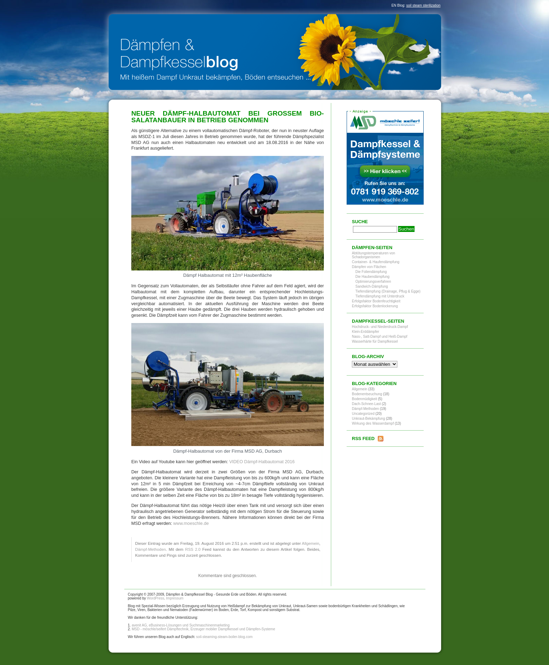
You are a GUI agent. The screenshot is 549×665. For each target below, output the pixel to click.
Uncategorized (363, 414)
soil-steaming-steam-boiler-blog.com (224, 637)
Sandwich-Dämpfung (371, 286)
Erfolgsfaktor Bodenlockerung (375, 306)
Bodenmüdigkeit (364, 399)
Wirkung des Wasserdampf (373, 423)
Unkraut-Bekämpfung (368, 418)
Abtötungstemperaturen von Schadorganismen (373, 255)
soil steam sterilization (423, 5)
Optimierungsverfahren (373, 281)
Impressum (174, 598)
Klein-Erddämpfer (365, 332)
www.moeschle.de (191, 523)
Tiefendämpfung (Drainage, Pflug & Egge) (388, 291)
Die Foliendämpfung (371, 272)
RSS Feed (363, 438)
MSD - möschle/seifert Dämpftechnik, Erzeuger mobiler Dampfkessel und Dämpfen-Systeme (203, 629)
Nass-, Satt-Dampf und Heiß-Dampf (379, 336)
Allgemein (310, 543)
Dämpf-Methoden (150, 549)
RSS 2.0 (193, 549)
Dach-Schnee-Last (366, 404)
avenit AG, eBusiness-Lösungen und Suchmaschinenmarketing (181, 625)
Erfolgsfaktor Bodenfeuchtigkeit (376, 301)
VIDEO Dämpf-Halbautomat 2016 (262, 461)
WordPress (155, 598)
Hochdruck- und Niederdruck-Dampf (380, 327)
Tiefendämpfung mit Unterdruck (379, 296)
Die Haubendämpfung (372, 277)
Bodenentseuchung (367, 394)
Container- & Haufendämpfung (375, 262)
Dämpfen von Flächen (369, 267)
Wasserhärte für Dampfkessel (375, 341)
